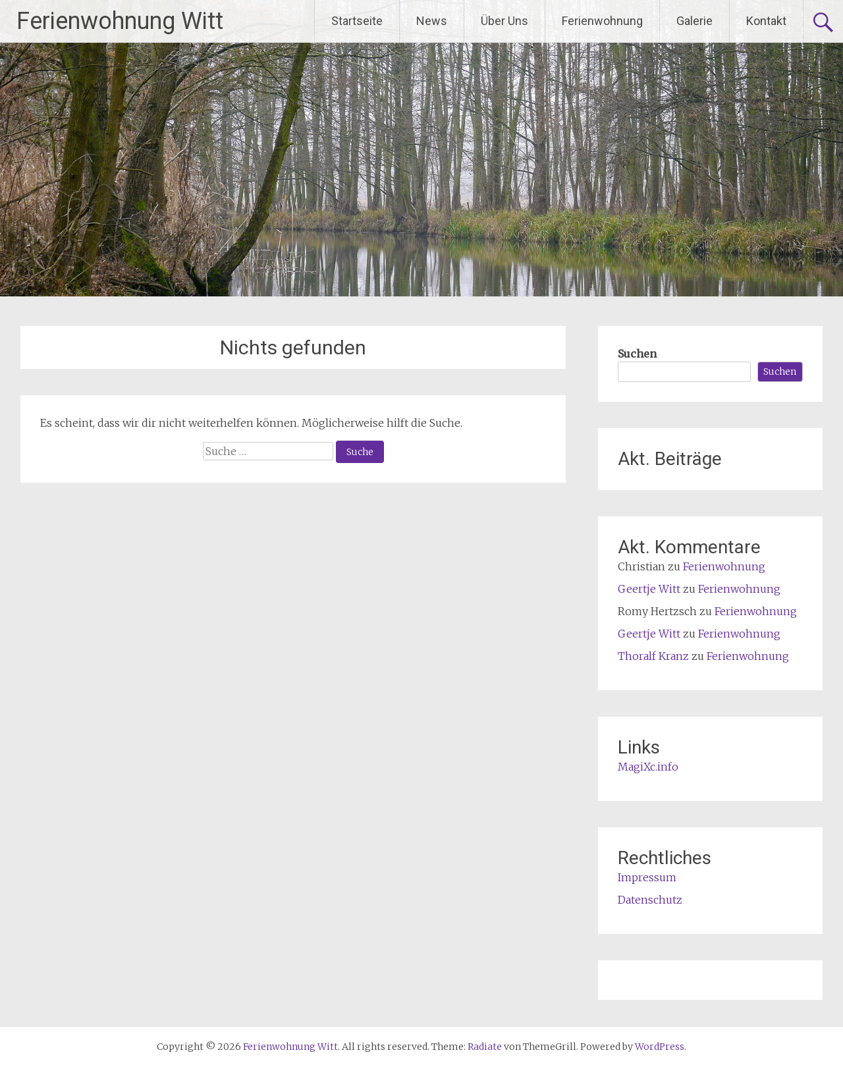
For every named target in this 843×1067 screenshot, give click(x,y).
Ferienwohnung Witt (119, 21)
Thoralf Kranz (653, 656)
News (431, 21)
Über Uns (504, 21)
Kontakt (766, 21)
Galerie (694, 21)
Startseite (357, 21)
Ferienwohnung (602, 21)
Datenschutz (650, 899)
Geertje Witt (649, 588)
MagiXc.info (648, 766)
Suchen (637, 353)
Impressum (647, 877)
